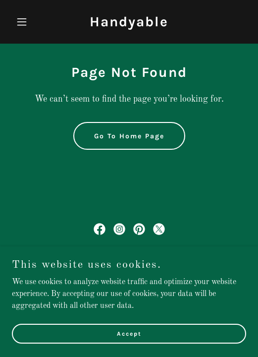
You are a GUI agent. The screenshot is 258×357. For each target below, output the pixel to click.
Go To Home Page (129, 136)
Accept (129, 340)
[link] (129, 24)
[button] (29, 22)
